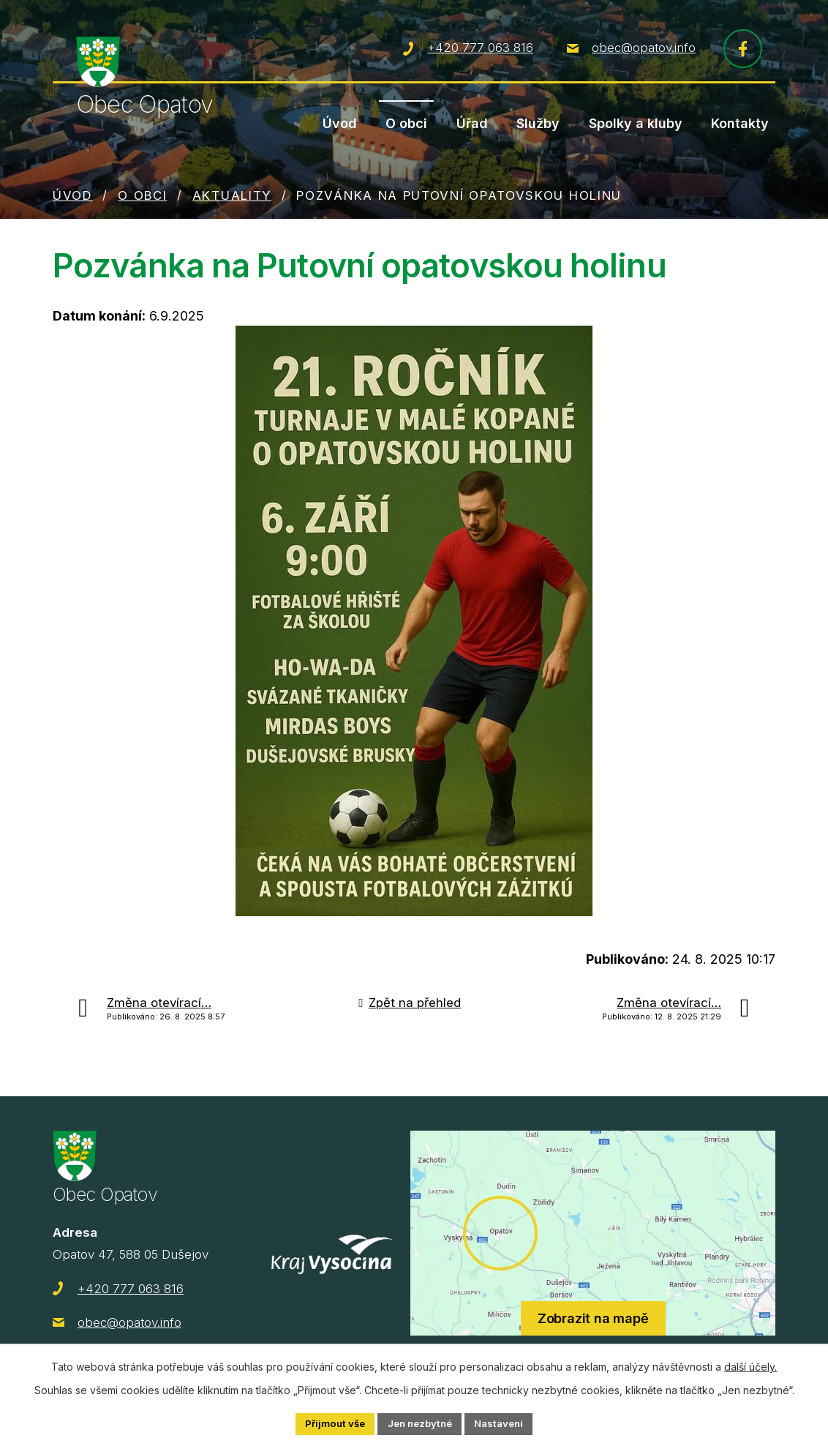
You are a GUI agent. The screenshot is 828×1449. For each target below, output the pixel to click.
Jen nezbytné (419, 1423)
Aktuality (231, 198)
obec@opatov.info (644, 50)
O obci (406, 123)
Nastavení (504, 1423)
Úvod (340, 123)
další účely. (750, 1365)
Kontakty (740, 123)
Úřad (472, 123)
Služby (538, 123)
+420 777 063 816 (480, 50)
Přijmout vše (329, 1423)
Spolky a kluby (635, 123)
